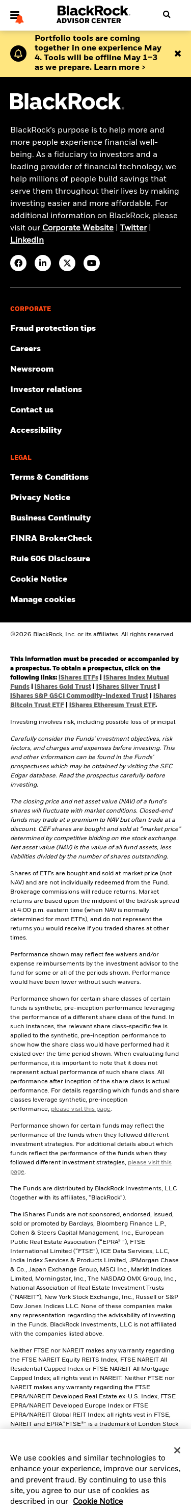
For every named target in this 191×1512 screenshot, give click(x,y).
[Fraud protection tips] (95, 329)
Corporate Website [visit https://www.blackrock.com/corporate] (78, 228)
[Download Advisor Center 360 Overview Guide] (100, 53)
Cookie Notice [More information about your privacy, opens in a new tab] (98, 1506)
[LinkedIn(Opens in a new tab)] (43, 263)
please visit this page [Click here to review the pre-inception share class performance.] (81, 1109)
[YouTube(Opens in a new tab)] (92, 263)
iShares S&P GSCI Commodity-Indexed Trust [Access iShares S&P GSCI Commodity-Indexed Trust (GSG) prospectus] (79, 696)
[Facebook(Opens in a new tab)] (18, 263)
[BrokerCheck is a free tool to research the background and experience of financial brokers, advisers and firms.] (95, 539)
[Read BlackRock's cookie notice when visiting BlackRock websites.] (95, 579)
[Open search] (163, 14)
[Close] (177, 1455)
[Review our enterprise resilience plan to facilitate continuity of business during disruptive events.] (95, 518)
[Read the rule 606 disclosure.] (95, 559)
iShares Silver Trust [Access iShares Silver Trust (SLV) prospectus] (126, 687)
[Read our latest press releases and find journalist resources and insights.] (95, 369)
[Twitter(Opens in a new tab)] (67, 263)
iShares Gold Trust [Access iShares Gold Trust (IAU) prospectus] (63, 687)
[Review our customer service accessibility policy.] (95, 431)
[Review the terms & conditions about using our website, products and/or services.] (95, 478)
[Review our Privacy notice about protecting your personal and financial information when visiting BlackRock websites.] (95, 498)
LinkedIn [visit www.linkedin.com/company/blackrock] (27, 241)
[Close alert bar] (178, 53)
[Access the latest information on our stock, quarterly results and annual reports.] (95, 390)
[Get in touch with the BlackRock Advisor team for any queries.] (95, 410)
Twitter (133, 228)
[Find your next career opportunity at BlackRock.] (95, 349)
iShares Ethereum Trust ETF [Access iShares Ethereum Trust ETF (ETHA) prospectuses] (112, 705)
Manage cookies (42, 600)
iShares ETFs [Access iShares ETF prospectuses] (78, 678)
